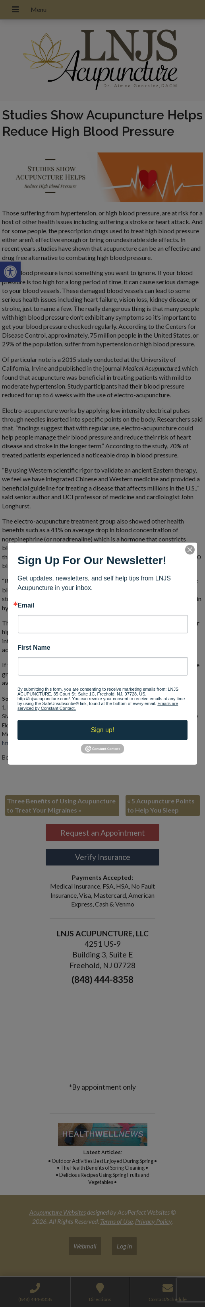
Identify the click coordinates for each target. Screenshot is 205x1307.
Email (26, 605)
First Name (33, 648)
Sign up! (102, 730)
